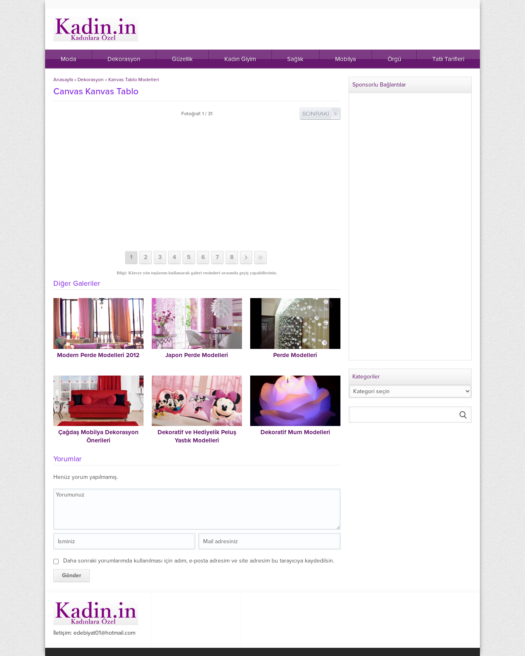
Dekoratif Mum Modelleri (295, 432)
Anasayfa (63, 79)
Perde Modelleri (295, 355)
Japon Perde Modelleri (196, 355)
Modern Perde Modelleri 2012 (98, 355)
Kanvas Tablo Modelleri (133, 79)
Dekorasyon (91, 79)
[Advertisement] (196, 185)
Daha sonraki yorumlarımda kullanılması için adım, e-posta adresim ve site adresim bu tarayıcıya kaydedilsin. (198, 560)
